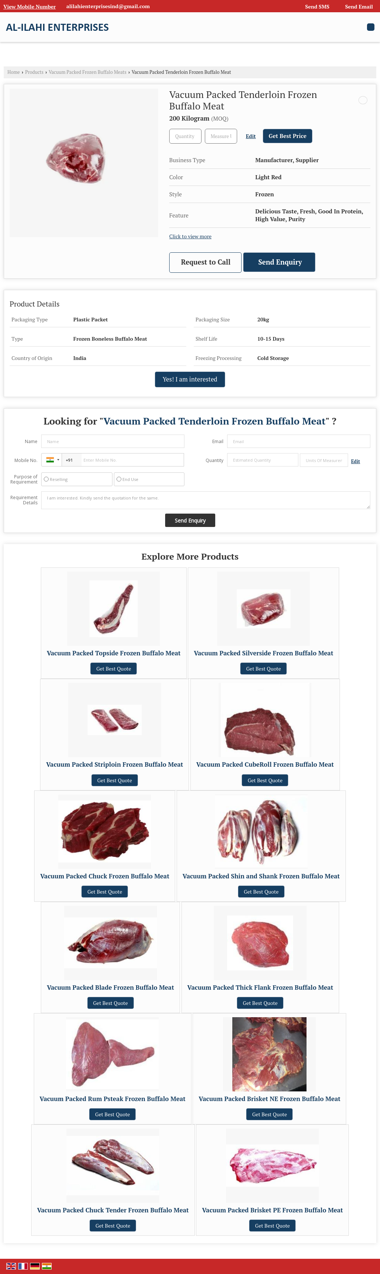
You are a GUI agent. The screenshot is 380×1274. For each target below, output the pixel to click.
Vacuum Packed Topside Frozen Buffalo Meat (114, 653)
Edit (251, 136)
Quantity (214, 460)
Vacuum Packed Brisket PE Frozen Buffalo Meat (272, 1210)
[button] (29, 6)
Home (13, 72)
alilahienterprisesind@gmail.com (108, 6)
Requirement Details (23, 500)
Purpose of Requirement (23, 479)
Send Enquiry (280, 262)
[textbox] (221, 136)
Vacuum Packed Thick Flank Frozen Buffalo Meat (260, 987)
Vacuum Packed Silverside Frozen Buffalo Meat (263, 653)
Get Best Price (288, 136)
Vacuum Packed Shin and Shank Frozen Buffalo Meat (261, 876)
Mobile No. (25, 460)
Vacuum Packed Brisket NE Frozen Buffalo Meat (269, 1099)
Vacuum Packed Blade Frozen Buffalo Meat (110, 987)
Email (217, 441)
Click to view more (190, 236)
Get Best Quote (113, 668)
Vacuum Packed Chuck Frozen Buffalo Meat (104, 876)
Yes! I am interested (190, 379)
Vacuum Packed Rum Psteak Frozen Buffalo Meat (113, 1099)
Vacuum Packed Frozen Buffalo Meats (88, 72)
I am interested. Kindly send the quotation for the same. (205, 500)
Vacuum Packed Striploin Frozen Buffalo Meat (114, 764)
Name (31, 441)
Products (34, 72)
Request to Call (205, 262)
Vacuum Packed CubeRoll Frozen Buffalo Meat (265, 764)
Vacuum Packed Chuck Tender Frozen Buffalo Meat (113, 1210)
